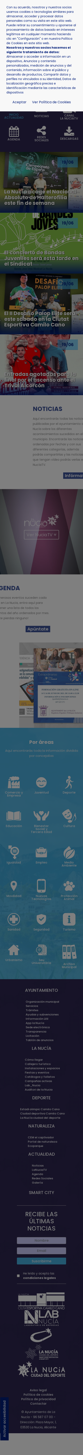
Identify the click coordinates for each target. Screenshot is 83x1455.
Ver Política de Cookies (51, 102)
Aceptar (19, 102)
